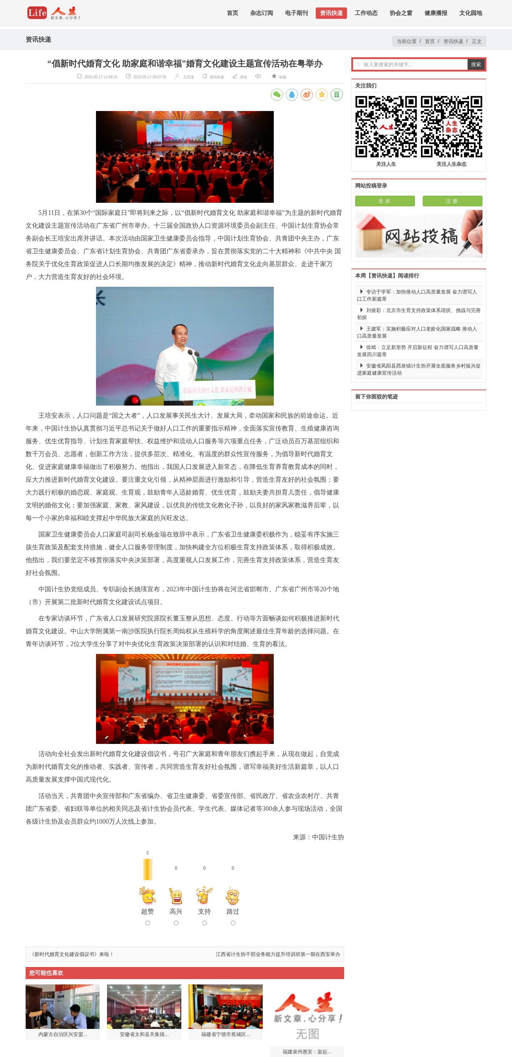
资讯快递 (331, 14)
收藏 (282, 77)
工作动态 (366, 14)
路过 (232, 916)
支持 (204, 916)
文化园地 (470, 14)
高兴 (176, 916)
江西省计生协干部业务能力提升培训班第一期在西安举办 (278, 954)
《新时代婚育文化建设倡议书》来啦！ (72, 954)
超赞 (147, 916)
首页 (232, 14)
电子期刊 (296, 14)
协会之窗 (401, 14)
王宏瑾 (188, 77)
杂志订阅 (261, 14)
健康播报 (436, 14)
